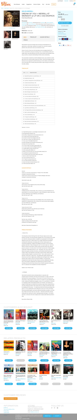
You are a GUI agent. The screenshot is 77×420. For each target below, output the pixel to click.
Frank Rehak (24, 24)
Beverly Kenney (54, 355)
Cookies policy (6, 412)
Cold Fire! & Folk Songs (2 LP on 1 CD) (20, 321)
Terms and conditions (62, 34)
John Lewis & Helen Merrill (56, 377)
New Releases (17, 4)
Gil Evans (30, 22)
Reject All (47, 415)
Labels (23, 4)
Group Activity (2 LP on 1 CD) (56, 321)
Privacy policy (6, 410)
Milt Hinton (43, 27)
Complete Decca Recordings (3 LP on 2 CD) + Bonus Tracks (56, 352)
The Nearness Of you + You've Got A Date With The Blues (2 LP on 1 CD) (44, 352)
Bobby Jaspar (65, 322)
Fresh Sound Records (27, 17)
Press (26, 40)
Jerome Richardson (32, 24)
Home (2, 8)
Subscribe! (66, 0)
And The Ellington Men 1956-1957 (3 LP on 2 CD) (44, 321)
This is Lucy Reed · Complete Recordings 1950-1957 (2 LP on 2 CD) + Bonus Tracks (68, 353)
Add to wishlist (65, 25)
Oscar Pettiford (38, 27)
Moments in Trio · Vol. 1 (31, 320)
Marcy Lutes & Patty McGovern (7, 378)
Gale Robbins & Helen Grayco (31, 379)
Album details (44, 37)
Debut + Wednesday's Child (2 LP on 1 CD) (8, 376)
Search (53, 4)
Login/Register (60, 0)
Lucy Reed (65, 356)
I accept (57, 415)
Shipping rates (60, 32)
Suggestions (29, 4)
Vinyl (43, 4)
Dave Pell (5, 324)
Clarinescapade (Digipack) (68, 320)
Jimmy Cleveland (50, 22)
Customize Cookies (26, 418)
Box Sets (48, 4)
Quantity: (60, 16)
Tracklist (33, 37)
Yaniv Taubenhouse (31, 322)
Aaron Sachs (6, 353)
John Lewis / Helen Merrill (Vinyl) (56, 376)
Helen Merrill (6, 8)
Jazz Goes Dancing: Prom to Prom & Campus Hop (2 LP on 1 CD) (8, 321)
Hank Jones (38, 25)
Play (24, 72)
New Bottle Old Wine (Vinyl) (43, 376)
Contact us (6, 407)
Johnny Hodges (42, 323)
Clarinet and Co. (7, 351)
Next (28, 72)
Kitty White (18, 323)
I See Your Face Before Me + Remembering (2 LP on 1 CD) (20, 376)
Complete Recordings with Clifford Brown (20, 352)
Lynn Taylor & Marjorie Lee (20, 378)
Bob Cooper (53, 323)
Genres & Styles (37, 4)
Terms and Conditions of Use (9, 409)
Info (25, 37)
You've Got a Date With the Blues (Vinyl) (68, 376)
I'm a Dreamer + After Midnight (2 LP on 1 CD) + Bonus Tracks (32, 376)
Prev (26, 72)
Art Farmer (43, 22)
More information (18, 418)
